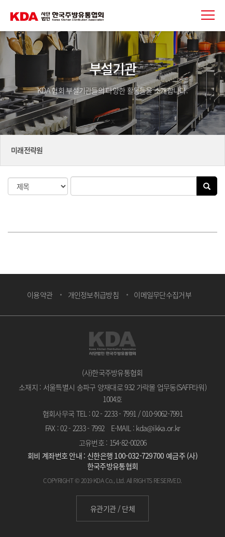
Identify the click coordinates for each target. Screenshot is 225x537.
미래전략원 (27, 150)
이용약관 (39, 295)
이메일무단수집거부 (162, 295)
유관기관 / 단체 (112, 508)
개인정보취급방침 (93, 295)
